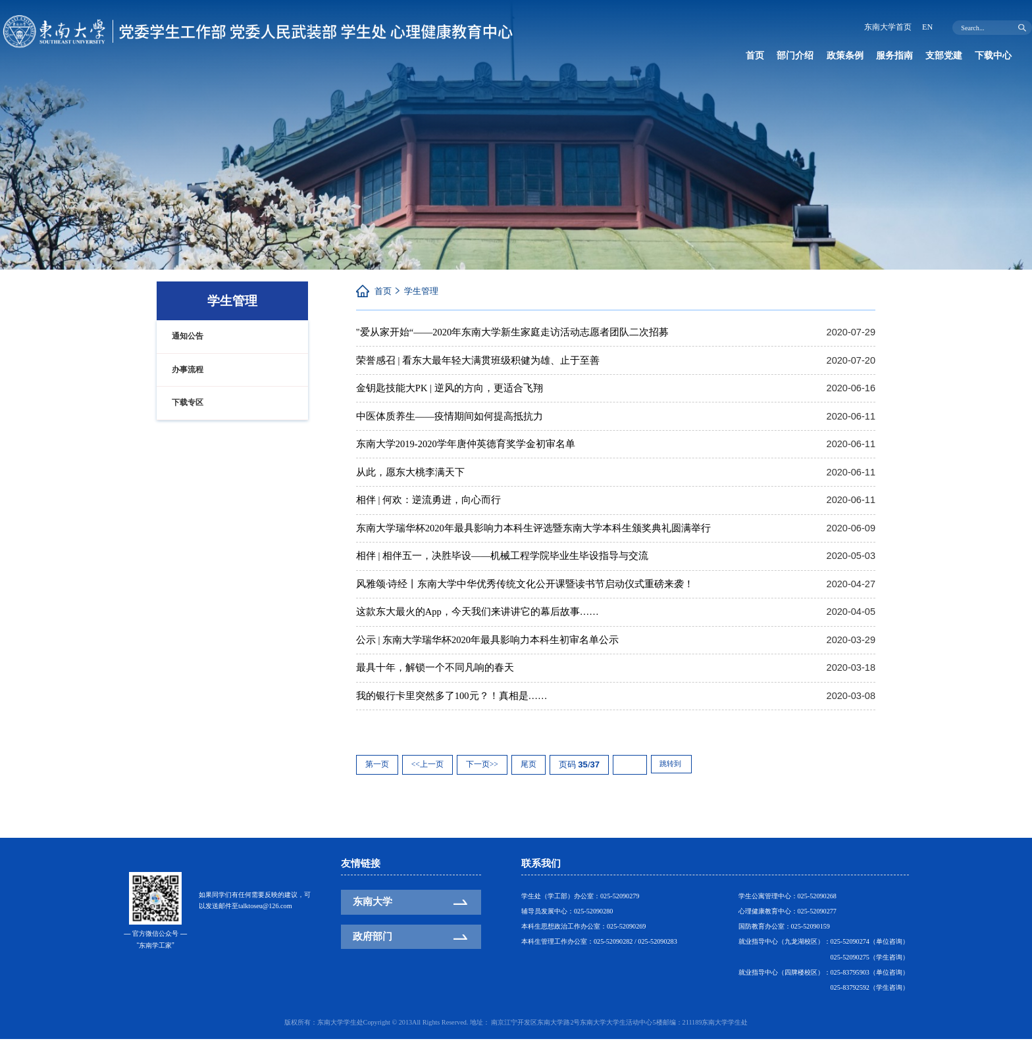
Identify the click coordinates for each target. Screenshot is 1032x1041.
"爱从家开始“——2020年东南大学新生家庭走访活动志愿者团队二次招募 (512, 332)
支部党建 (958, 56)
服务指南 (905, 56)
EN (927, 27)
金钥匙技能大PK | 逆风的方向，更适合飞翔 (449, 388)
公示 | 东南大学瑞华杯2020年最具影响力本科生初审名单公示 (487, 641)
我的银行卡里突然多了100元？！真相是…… (452, 697)
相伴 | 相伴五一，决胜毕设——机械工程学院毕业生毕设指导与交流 (502, 557)
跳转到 (673, 766)
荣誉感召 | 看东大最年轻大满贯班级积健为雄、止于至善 (478, 360)
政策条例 (852, 56)
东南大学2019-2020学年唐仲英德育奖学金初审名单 (465, 444)
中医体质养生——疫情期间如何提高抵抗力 (449, 416)
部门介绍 (799, 56)
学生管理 (421, 291)
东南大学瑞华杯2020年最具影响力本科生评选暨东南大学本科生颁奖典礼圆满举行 (533, 528)
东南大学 (372, 903)
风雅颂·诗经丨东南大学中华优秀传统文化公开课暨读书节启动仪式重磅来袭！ (525, 584)
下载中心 (766, 75)
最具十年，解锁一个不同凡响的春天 (435, 669)
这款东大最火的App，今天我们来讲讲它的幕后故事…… (477, 613)
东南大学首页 (885, 27)
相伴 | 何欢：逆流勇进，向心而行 (428, 500)
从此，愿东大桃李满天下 (410, 473)
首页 (756, 56)
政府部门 (372, 937)
